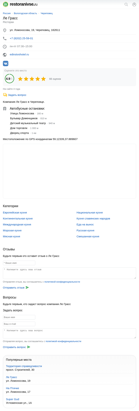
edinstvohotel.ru (19, 54)
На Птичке (12, 388)
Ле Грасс (11, 377)
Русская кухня (85, 230)
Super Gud (12, 399)
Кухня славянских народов (93, 218)
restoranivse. (20, 4)
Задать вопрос (14, 94)
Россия (7, 13)
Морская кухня (12, 230)
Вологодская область (25, 13)
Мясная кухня (11, 236)
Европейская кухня (15, 212)
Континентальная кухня (18, 218)
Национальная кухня (90, 212)
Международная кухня (17, 224)
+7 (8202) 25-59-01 (21, 38)
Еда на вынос (85, 224)
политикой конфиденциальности (62, 281)
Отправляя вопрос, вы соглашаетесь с (42, 341)
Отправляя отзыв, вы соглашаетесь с (41, 281)
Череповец (47, 13)
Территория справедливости (24, 366)
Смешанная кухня (88, 236)
